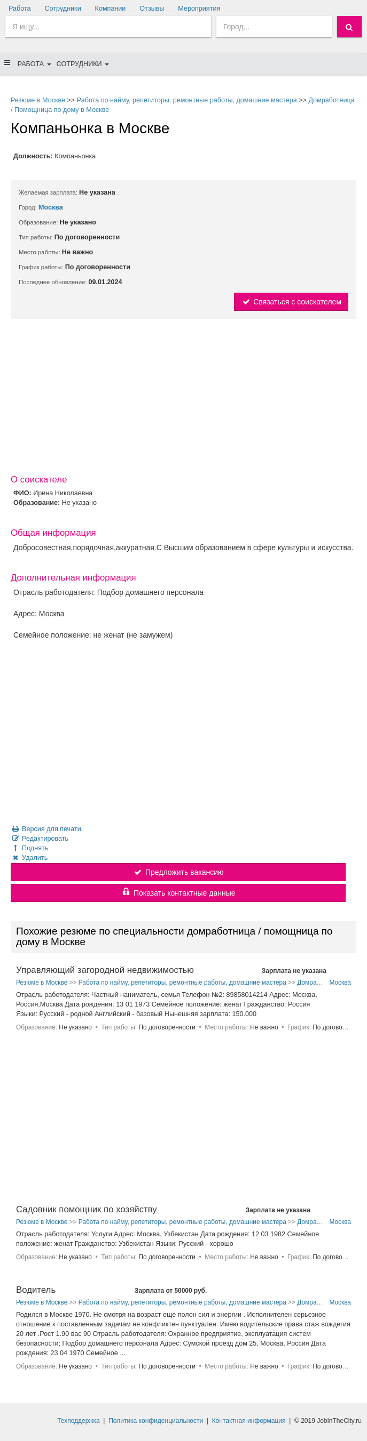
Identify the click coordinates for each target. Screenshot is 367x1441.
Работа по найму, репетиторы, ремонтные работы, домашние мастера (187, 100)
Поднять (29, 848)
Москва (50, 207)
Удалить (29, 858)
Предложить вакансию (177, 872)
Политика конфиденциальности (155, 1420)
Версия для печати (46, 829)
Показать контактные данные (178, 893)
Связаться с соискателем (291, 301)
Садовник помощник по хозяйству (86, 1209)
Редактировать (39, 838)
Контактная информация (249, 1420)
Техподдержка (78, 1420)
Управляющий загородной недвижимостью (105, 970)
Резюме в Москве (38, 100)
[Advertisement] (183, 398)
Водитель (36, 1290)
